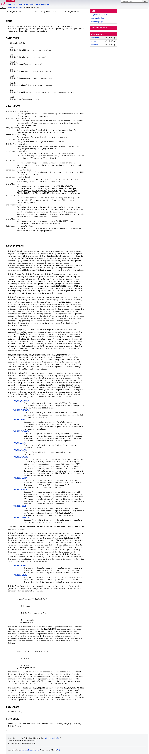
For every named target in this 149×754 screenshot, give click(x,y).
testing (93, 41)
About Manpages (21, 4)
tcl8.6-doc (19, 7)
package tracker (97, 18)
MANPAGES (10, 1)
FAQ (32, 4)
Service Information (44, 4)
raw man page (97, 22)
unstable (94, 45)
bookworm (11, 7)
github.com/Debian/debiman (29, 750)
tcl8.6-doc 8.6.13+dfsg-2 (52, 738)
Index (9, 4)
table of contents (99, 28)
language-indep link (99, 14)
